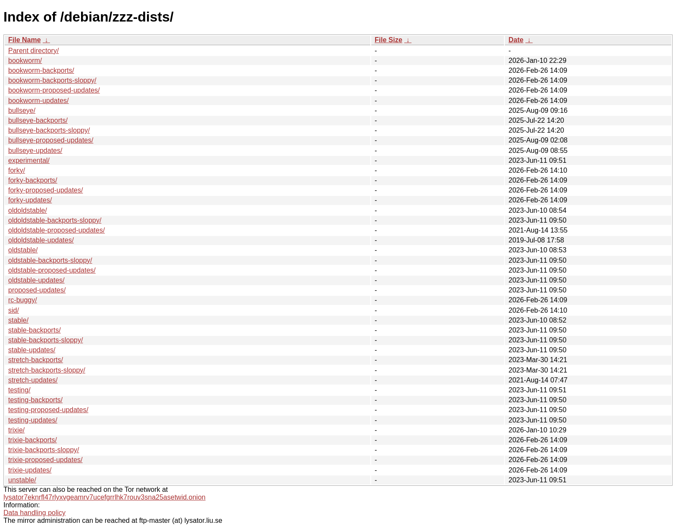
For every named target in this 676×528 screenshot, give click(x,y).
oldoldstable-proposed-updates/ (56, 230)
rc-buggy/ (22, 300)
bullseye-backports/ (38, 120)
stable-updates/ (31, 350)
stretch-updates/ (33, 380)
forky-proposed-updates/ (45, 190)
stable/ (18, 320)
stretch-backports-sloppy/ (46, 370)
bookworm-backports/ (41, 70)
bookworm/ (25, 60)
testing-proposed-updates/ (48, 409)
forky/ (16, 170)
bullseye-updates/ (35, 150)
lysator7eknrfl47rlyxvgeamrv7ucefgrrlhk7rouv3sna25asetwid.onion (104, 497)
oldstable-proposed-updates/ (52, 270)
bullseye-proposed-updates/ (50, 140)
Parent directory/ (33, 50)
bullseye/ (21, 110)
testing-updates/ (32, 420)
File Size (388, 39)
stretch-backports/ (35, 359)
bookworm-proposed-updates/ (54, 90)
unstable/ (22, 480)
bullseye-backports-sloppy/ (49, 130)
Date (515, 39)
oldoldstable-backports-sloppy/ (54, 220)
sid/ (13, 310)
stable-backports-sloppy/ (45, 340)
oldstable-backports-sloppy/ (50, 260)
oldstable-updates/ (36, 280)
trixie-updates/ (30, 470)
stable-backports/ (34, 330)
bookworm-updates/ (38, 100)
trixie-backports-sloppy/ (43, 449)
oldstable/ (23, 250)
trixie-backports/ (32, 440)
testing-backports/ (35, 400)
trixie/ (16, 430)
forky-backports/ (32, 180)
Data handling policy (34, 512)
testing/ (19, 390)
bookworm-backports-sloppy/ (52, 80)
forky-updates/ (30, 200)
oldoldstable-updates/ (41, 240)
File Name (24, 39)
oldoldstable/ (27, 210)
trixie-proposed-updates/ (45, 459)
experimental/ (29, 160)
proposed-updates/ (37, 290)
